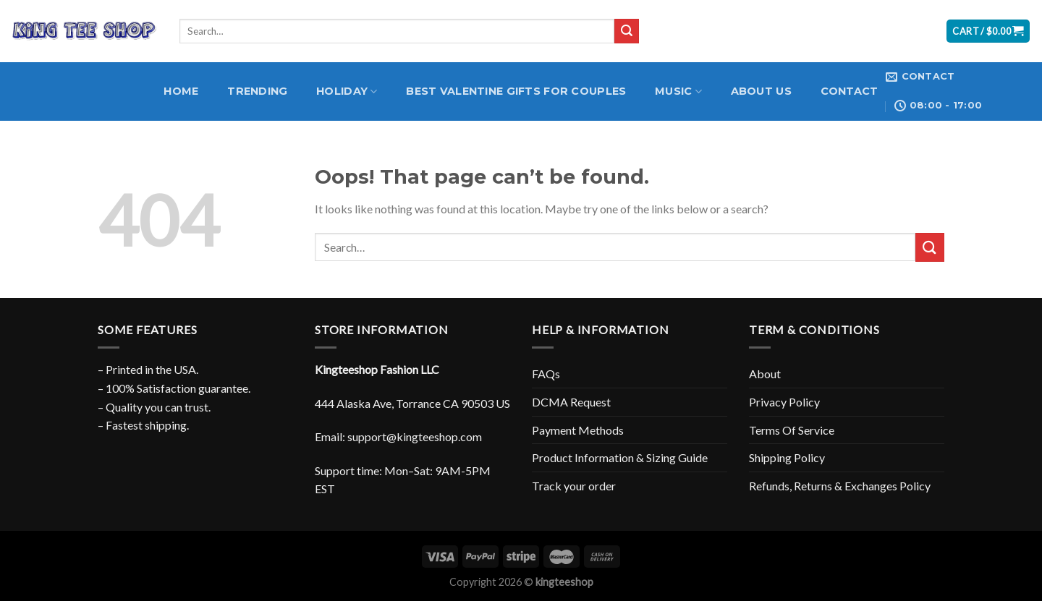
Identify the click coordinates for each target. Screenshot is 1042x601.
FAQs (546, 373)
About (765, 373)
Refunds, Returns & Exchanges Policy (840, 486)
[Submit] (626, 31)
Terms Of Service (791, 430)
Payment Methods (578, 430)
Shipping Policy (787, 457)
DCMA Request (571, 402)
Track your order (574, 486)
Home (181, 91)
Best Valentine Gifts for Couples (516, 91)
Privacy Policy (784, 402)
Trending (257, 91)
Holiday (347, 91)
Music (678, 91)
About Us (761, 91)
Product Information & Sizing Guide (620, 457)
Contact (849, 91)
